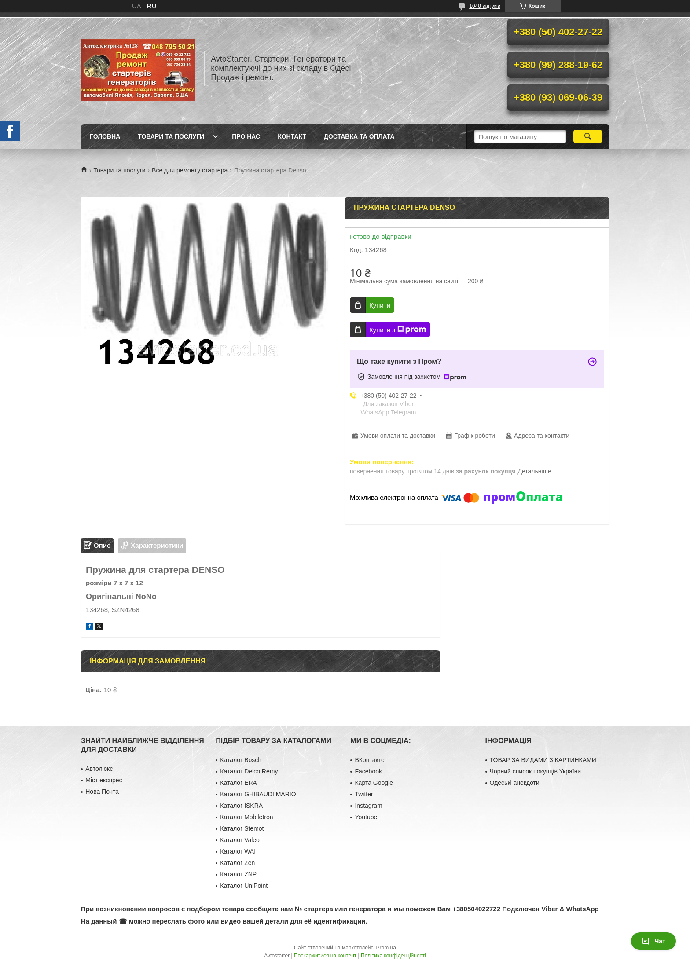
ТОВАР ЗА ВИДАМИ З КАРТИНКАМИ (543, 759)
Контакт (292, 136)
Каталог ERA (238, 782)
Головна (105, 136)
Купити (379, 305)
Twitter (364, 794)
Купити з (397, 330)
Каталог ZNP (238, 874)
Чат (653, 941)
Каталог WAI (238, 851)
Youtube (366, 817)
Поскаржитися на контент (325, 956)
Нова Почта (102, 791)
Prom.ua (386, 948)
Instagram (368, 805)
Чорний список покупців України (535, 771)
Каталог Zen (237, 862)
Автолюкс (99, 768)
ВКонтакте (369, 759)
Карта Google (374, 782)
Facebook (368, 771)
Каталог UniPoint (244, 885)
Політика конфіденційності (393, 956)
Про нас (246, 136)
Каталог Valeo (240, 839)
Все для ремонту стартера (190, 170)
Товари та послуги (171, 136)
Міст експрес (103, 780)
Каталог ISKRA (241, 805)
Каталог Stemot (242, 828)
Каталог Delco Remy (249, 771)
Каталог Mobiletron (246, 817)
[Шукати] (587, 136)
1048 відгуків (484, 6)
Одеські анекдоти (515, 782)
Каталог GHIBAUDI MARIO (258, 794)
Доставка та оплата (359, 136)
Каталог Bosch (240, 759)
